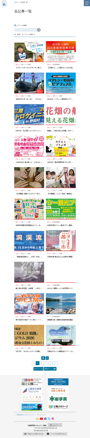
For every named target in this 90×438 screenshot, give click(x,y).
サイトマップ (41, 414)
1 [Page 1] (33, 363)
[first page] (43, 358)
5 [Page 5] (48, 363)
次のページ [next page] (38, 368)
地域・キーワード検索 (25, 34)
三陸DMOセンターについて (25, 414)
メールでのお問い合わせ (58, 434)
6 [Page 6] (52, 363)
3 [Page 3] (41, 363)
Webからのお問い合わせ (35, 434)
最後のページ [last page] (50, 368)
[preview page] (47, 358)
